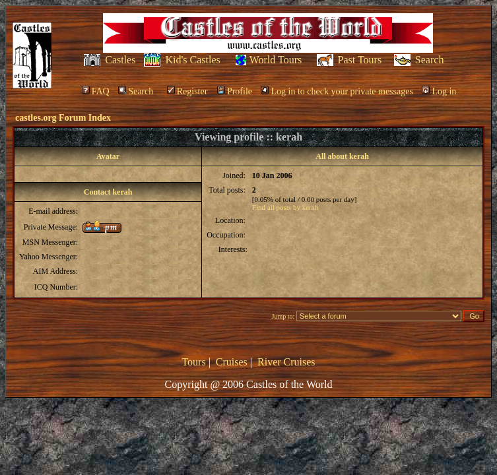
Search (429, 59)
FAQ (96, 91)
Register (187, 91)
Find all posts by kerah (285, 207)
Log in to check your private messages (337, 91)
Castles (120, 59)
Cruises (232, 361)
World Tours (275, 59)
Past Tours (360, 59)
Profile (234, 91)
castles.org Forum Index (63, 118)
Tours (193, 361)
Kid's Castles (192, 59)
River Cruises (286, 361)
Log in (439, 91)
